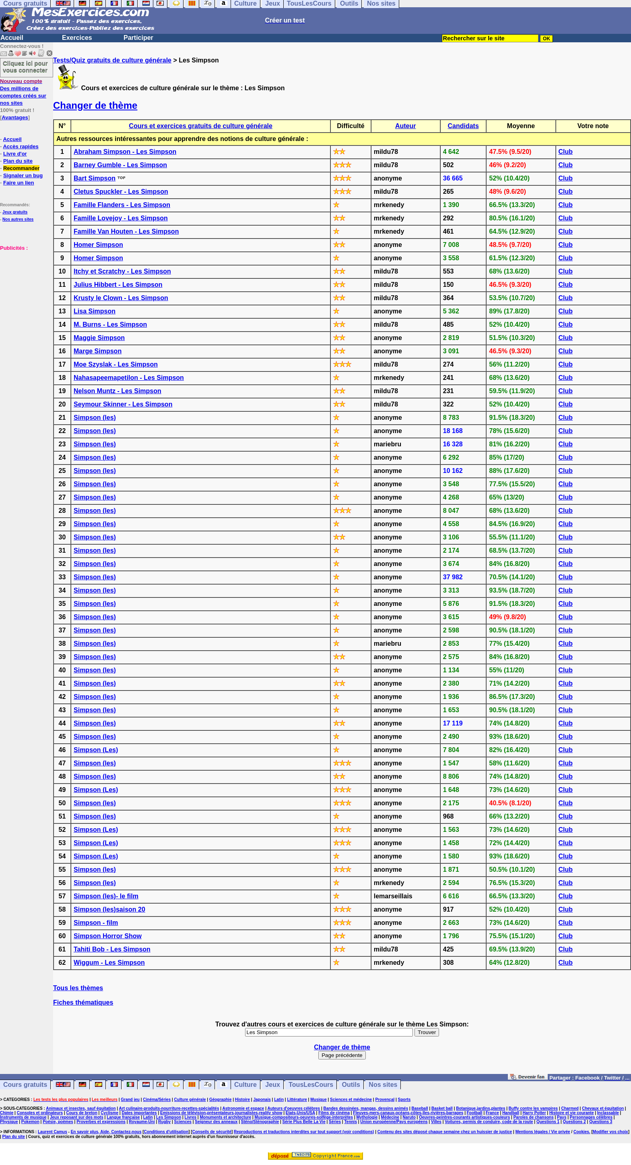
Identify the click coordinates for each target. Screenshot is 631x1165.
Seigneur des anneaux (216, 1121)
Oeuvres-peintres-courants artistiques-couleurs (464, 1117)
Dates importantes (139, 1113)
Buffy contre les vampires (533, 1108)
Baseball (420, 1108)
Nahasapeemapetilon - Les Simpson (129, 377)
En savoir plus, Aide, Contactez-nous (106, 1132)
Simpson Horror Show (108, 936)
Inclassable (608, 1113)
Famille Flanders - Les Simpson (122, 204)
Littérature (297, 1099)
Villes (436, 1121)
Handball (510, 1113)
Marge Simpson (98, 351)
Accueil (11, 37)
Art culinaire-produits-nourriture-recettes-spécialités (169, 1108)
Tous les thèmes (78, 988)
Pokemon (30, 1121)
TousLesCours (311, 1084)
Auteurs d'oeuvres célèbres (293, 1108)
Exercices (77, 37)
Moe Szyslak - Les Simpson (116, 364)
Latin (279, 1099)
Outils (351, 1084)
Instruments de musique (23, 1117)
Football (475, 1113)
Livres (190, 1117)
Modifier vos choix (610, 1132)
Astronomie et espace (243, 1108)
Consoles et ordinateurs (40, 1113)
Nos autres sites (17, 219)
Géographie (220, 1099)
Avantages (15, 117)
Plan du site (18, 161)
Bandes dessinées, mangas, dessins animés (366, 1108)
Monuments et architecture (225, 1117)
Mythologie (366, 1117)
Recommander (21, 168)
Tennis (350, 1121)
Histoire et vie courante (571, 1113)
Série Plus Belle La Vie (304, 1121)
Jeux (272, 1084)
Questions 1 (547, 1121)
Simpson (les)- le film (106, 896)
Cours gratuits (25, 1084)
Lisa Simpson (94, 311)
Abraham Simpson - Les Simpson (125, 151)
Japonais (261, 1099)
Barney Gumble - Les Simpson (120, 165)
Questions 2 (574, 1121)
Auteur (405, 125)
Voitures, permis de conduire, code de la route (489, 1121)
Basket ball (442, 1108)
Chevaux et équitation (603, 1108)
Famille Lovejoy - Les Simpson (121, 218)
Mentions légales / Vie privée (543, 1132)
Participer (138, 37)
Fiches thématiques (83, 1002)
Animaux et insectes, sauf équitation (80, 1108)
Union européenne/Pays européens (393, 1121)
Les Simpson (168, 1117)
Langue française (123, 1117)
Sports (404, 1099)
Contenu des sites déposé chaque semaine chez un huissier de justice (444, 1132)
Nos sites (383, 1084)
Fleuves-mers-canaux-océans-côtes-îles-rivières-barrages (408, 1113)
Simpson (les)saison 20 (109, 909)
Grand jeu (130, 1099)
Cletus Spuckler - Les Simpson (121, 191)
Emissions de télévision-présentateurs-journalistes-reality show (221, 1113)
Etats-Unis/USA (300, 1113)
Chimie (6, 1113)
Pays (561, 1117)
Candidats (462, 125)
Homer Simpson (98, 244)
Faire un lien (18, 183)
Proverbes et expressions (101, 1121)
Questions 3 (600, 1121)
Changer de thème (95, 105)
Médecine (390, 1117)
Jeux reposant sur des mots (76, 1117)
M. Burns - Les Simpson (110, 324)
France (492, 1113)
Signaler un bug (23, 175)
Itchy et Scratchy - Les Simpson (122, 271)
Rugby (164, 1121)
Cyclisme (109, 1113)
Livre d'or (15, 154)
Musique (318, 1099)
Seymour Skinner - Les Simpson (123, 404)
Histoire (242, 1099)
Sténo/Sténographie (260, 1121)
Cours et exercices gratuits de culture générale (200, 125)
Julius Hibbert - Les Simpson (118, 284)
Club (566, 151)
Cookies (581, 1132)
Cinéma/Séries (157, 1099)
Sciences (183, 1121)
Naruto (409, 1117)
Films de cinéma (334, 1113)
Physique (9, 1121)
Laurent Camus (52, 1132)
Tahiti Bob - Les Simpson (112, 949)
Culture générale (190, 1099)
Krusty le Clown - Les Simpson (121, 297)
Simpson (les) (95, 417)
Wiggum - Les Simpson (109, 962)
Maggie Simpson (99, 337)
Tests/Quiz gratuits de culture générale (112, 60)
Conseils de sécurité (211, 1132)
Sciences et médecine (351, 1099)
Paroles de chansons (533, 1117)
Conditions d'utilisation (166, 1132)
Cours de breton (81, 1113)
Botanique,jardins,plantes (480, 1108)
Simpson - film (96, 922)
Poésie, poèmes (58, 1121)
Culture (245, 1084)
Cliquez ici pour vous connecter (25, 66)
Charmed (569, 1108)
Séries (335, 1121)
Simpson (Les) (96, 749)
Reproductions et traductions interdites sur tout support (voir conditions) (304, 1132)
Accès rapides (20, 146)
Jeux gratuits (14, 212)
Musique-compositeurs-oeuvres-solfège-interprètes (304, 1117)
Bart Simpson (94, 178)
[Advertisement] (24, 291)
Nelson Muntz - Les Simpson (117, 391)
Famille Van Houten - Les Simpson (126, 231)
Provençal (384, 1099)
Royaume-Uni (142, 1121)
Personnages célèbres (591, 1117)
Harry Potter (534, 1113)
